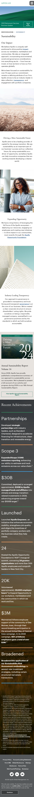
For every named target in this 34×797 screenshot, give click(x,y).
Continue (10, 792)
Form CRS (8, 763)
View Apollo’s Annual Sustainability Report (17, 394)
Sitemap (28, 763)
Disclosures (13, 766)
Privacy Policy (7, 759)
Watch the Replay (28, 24)
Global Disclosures (18, 763)
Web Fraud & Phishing (13, 769)
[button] (31, 3)
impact (25, 49)
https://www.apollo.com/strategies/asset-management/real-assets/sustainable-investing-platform (16, 736)
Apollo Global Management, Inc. (19, 779)
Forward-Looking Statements (22, 759)
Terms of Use (22, 766)
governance (24, 304)
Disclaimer (25, 769)
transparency (19, 80)
